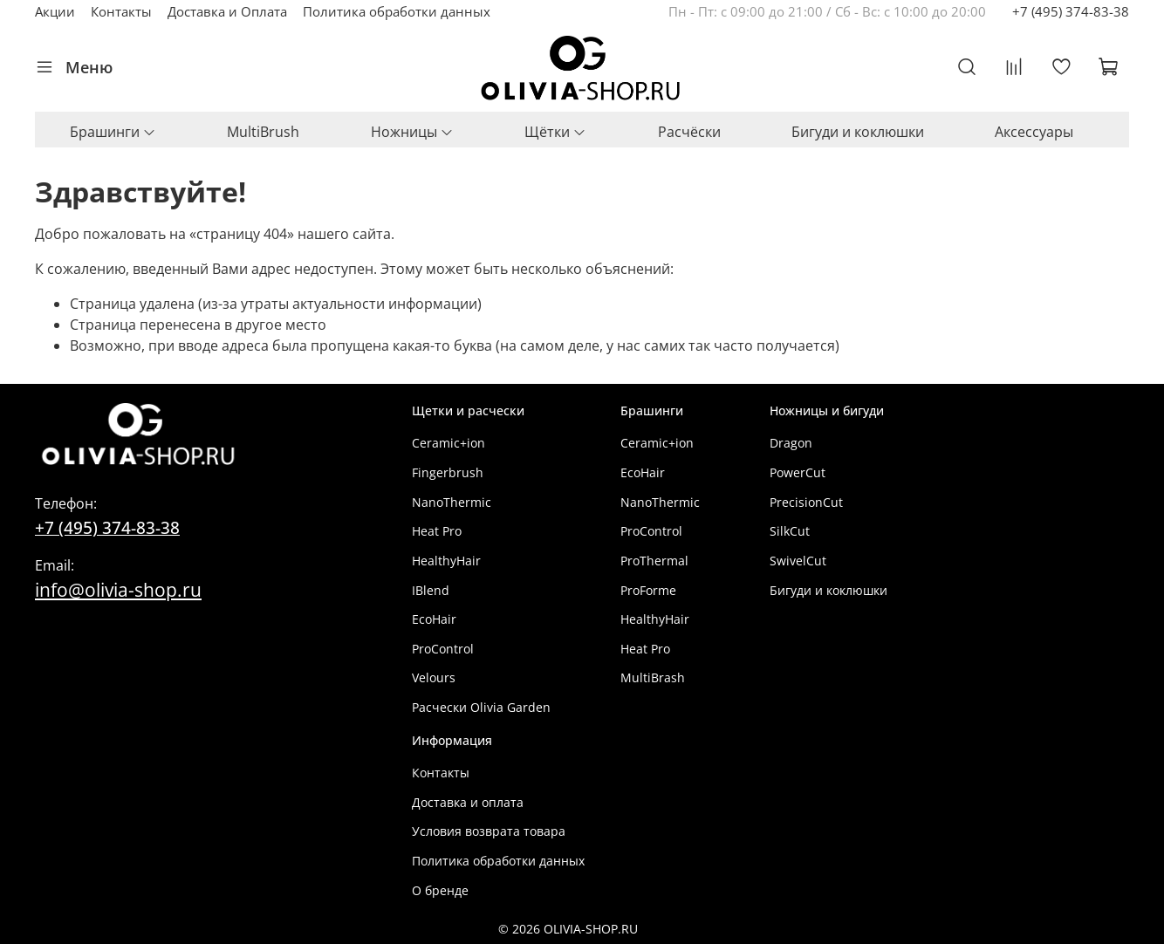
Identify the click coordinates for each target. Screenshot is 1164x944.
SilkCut (790, 531)
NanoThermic (451, 502)
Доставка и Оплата (227, 11)
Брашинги (113, 131)
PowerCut (797, 472)
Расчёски (689, 131)
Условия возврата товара (488, 831)
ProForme (648, 590)
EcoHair (434, 619)
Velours (433, 677)
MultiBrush (263, 131)
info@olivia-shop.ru (118, 589)
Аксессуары (1034, 131)
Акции (55, 11)
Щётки (555, 131)
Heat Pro (437, 531)
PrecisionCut (806, 502)
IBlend (430, 590)
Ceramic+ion (448, 442)
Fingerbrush (447, 472)
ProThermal (654, 560)
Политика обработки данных (396, 11)
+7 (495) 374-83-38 (1070, 11)
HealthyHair (446, 560)
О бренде (440, 890)
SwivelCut (798, 560)
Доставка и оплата (468, 802)
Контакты (121, 11)
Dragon (791, 442)
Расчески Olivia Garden (481, 707)
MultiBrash (652, 677)
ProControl (443, 648)
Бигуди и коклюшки (857, 131)
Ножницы (412, 131)
